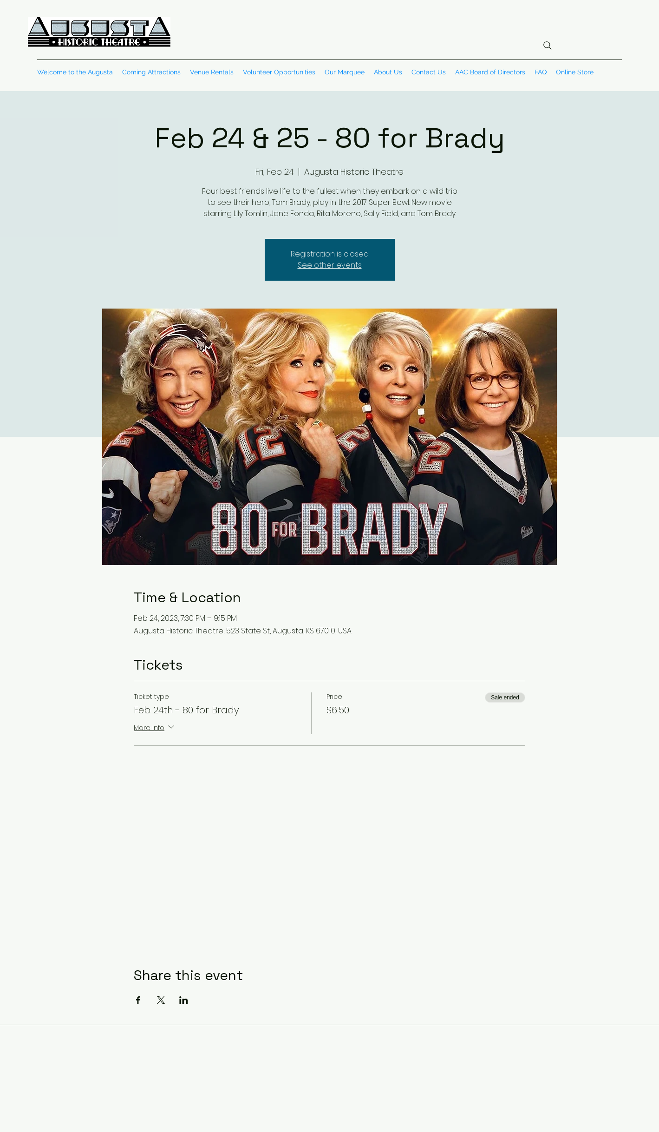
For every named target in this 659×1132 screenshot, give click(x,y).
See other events (330, 265)
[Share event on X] (161, 1000)
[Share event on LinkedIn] (183, 1000)
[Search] (547, 45)
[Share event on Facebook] (138, 1000)
